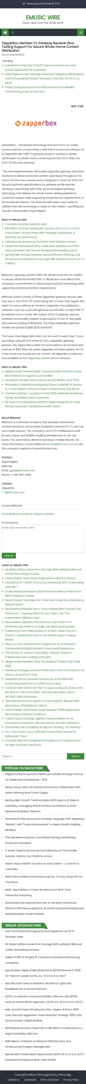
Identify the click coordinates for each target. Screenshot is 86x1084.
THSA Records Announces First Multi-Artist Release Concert (40, 241)
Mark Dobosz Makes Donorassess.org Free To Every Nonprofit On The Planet (43, 879)
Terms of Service (49, 1079)
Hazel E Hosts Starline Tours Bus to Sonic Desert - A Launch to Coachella (42, 866)
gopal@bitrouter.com (22, 470)
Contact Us (13, 1079)
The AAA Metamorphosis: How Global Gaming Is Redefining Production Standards (40, 840)
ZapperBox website (39, 358)
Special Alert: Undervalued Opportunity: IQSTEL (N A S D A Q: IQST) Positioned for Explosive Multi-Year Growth (44, 1057)
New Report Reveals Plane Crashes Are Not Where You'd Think (42, 380)
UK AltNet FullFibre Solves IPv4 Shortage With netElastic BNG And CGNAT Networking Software (43, 947)
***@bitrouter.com (13, 492)
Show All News (10, 514)
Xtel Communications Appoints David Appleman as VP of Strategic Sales (39, 933)
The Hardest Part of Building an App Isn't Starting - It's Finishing (42, 727)
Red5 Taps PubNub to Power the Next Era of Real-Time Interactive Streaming (38, 892)
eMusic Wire (43, 17)
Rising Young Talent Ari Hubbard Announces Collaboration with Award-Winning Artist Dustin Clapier (42, 789)
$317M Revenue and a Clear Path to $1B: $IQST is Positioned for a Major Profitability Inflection (43, 1030)
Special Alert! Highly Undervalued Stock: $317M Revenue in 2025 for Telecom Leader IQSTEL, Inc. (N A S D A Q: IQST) (43, 973)
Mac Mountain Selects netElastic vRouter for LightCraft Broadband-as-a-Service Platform (38, 986)
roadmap (18, 310)
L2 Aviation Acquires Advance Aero (26, 224)
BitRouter (64, 145)
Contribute (30, 1079)
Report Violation (44, 514)
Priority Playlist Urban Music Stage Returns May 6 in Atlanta (40, 578)
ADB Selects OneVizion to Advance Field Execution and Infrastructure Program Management (38, 1043)
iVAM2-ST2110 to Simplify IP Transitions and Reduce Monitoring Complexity (42, 960)
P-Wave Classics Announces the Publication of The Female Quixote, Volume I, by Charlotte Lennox (41, 853)
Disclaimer (26, 514)
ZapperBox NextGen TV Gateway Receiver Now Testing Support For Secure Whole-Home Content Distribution (40, 47)
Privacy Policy (71, 1079)
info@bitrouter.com (62, 444)
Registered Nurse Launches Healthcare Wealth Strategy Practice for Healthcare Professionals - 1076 (44, 776)
